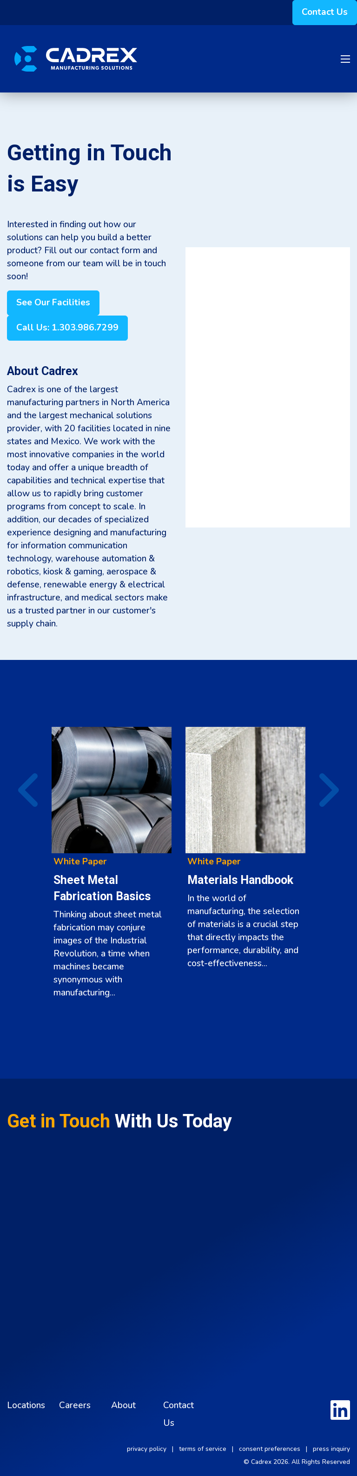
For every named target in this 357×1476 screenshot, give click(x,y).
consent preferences (269, 1448)
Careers (75, 1405)
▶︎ (320, 790)
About (123, 1405)
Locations (26, 1405)
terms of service (202, 1448)
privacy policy (146, 1448)
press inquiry (331, 1448)
